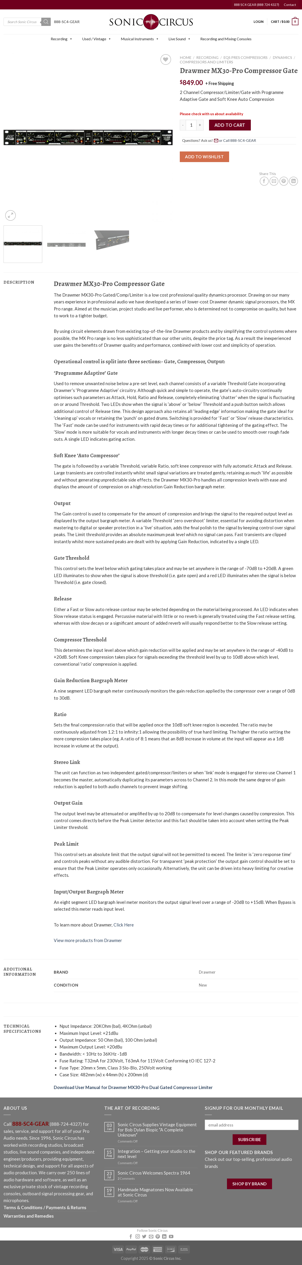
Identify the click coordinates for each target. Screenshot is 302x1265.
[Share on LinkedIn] (293, 181)
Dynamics (282, 57)
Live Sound (179, 39)
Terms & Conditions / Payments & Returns (45, 1207)
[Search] (46, 22)
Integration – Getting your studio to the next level (156, 1154)
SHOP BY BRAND (249, 1183)
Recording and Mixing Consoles (226, 39)
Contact (290, 5)
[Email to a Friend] (273, 181)
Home (185, 57)
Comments (126, 1178)
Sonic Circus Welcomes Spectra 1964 (154, 1172)
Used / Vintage (96, 39)
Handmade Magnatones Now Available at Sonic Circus (155, 1192)
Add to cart (229, 125)
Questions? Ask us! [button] (219, 140)
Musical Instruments (140, 39)
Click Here (123, 924)
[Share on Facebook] (264, 181)
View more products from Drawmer (88, 940)
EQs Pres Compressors (245, 57)
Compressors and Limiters (206, 62)
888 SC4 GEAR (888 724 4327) (256, 5)
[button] (71, 39)
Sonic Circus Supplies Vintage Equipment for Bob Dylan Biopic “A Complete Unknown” (157, 1130)
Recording (62, 39)
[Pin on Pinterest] (283, 181)
